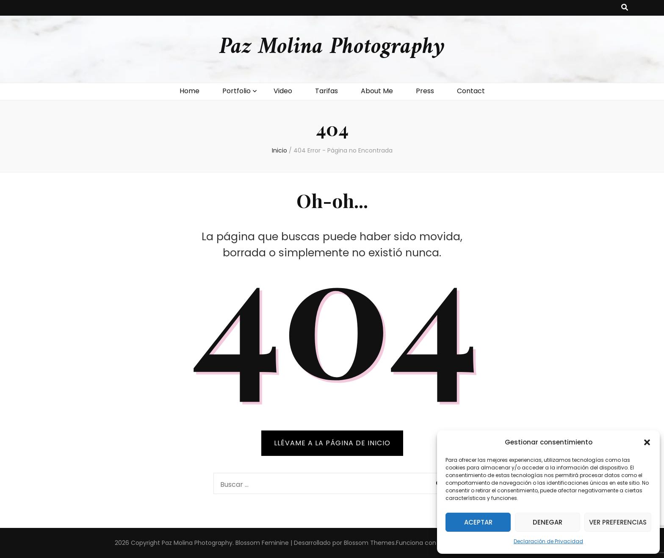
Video (283, 91)
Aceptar (478, 522)
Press (425, 91)
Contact (471, 91)
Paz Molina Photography (332, 47)
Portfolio (236, 91)
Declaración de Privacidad (548, 541)
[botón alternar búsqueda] (624, 8)
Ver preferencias (618, 522)
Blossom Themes (369, 543)
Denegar (547, 522)
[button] (647, 442)
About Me (377, 91)
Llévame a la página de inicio (332, 443)
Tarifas (326, 91)
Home (189, 91)
